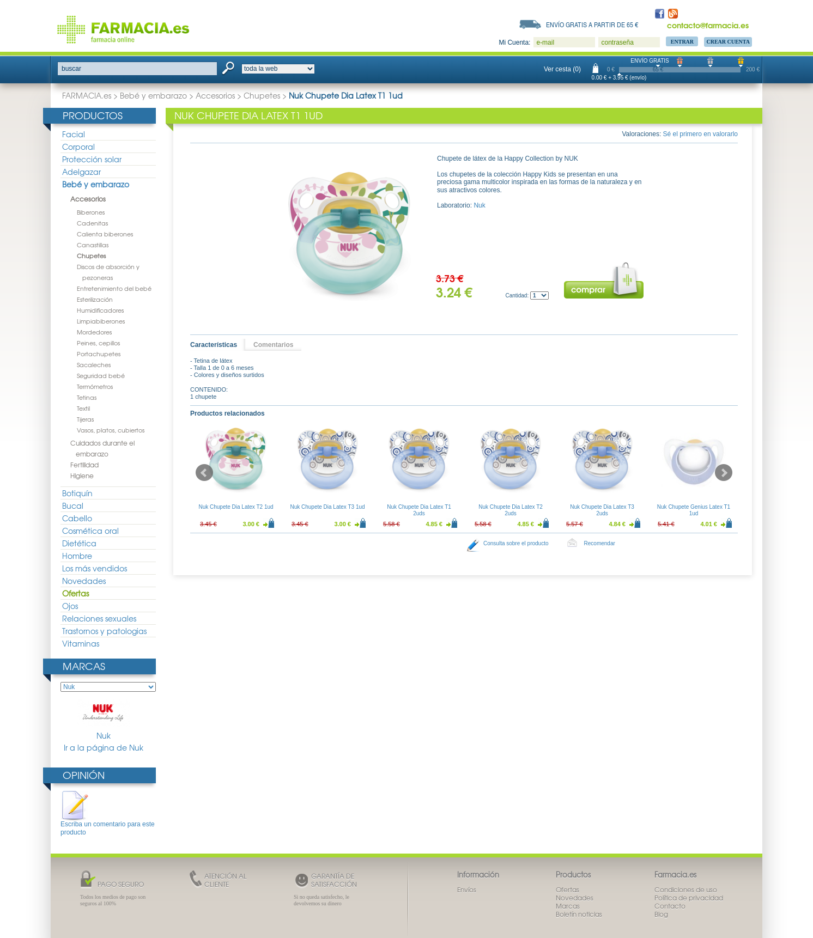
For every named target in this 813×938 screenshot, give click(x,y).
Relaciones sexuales (99, 618)
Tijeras (85, 419)
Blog (661, 914)
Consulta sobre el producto (516, 543)
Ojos (70, 605)
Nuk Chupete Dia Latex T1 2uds (419, 510)
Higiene (82, 475)
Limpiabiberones (101, 320)
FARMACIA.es (86, 95)
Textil (83, 408)
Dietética (79, 543)
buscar (71, 68)
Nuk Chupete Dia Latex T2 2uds (510, 510)
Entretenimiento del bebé (114, 288)
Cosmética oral (90, 530)
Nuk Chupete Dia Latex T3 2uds (602, 510)
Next (723, 473)
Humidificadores (100, 310)
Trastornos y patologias (104, 630)
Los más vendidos (94, 568)
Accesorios (215, 95)
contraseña (617, 42)
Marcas (84, 666)
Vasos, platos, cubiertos (110, 429)
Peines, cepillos (98, 342)
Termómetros (95, 386)
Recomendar (599, 543)
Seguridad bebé (101, 375)
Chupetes (262, 95)
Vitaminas (80, 643)
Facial (73, 134)
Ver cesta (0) (562, 69)
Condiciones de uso (685, 889)
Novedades (84, 580)
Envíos (466, 889)
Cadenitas (92, 222)
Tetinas (86, 397)
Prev (204, 473)
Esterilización (95, 299)
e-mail (545, 42)
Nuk (103, 720)
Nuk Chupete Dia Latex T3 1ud (327, 507)
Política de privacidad (688, 898)
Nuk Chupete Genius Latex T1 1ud (693, 510)
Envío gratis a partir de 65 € (592, 24)
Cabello (77, 518)
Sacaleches (94, 364)
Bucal (72, 505)
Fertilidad (84, 465)
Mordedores (94, 331)
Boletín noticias (579, 914)
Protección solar (92, 159)
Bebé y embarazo (153, 95)
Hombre (77, 555)
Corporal (78, 146)
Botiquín (77, 493)
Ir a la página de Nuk (103, 747)
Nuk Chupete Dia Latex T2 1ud (235, 507)
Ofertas (75, 593)
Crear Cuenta (728, 42)
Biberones (91, 212)
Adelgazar (81, 171)
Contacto (669, 906)
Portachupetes (98, 353)
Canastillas (92, 244)
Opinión (84, 775)
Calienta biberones (105, 233)
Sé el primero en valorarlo (700, 134)
